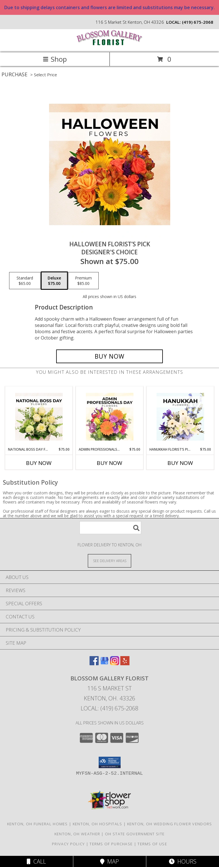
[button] (110, 762)
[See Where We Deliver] (109, 560)
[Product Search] (110, 527)
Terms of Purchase (111, 843)
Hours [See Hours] (182, 861)
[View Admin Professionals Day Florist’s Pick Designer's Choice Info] (109, 417)
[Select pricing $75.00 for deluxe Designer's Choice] (54, 280)
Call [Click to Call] (36, 861)
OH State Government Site (135, 833)
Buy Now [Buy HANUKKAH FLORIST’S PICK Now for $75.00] (180, 463)
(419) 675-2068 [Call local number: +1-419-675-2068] (197, 22)
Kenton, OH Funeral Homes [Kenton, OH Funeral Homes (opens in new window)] (37, 823)
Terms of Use (152, 843)
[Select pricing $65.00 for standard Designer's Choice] (24, 280)
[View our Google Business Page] (104, 663)
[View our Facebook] (94, 663)
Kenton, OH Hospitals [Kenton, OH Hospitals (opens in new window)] (97, 823)
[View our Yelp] (124, 663)
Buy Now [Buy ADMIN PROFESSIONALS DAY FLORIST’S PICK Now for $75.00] (109, 463)
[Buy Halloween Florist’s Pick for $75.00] (109, 356)
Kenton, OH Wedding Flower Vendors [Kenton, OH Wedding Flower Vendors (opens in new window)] (169, 823)
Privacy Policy (68, 843)
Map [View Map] (109, 861)
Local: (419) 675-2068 (109, 708)
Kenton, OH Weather (77, 833)
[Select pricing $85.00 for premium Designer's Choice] (83, 280)
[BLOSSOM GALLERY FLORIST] (109, 44)
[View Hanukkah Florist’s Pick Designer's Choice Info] (180, 417)
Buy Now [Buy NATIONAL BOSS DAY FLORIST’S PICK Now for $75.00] (39, 463)
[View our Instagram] (114, 663)
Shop (55, 59)
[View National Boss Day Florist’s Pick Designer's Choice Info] (39, 417)
